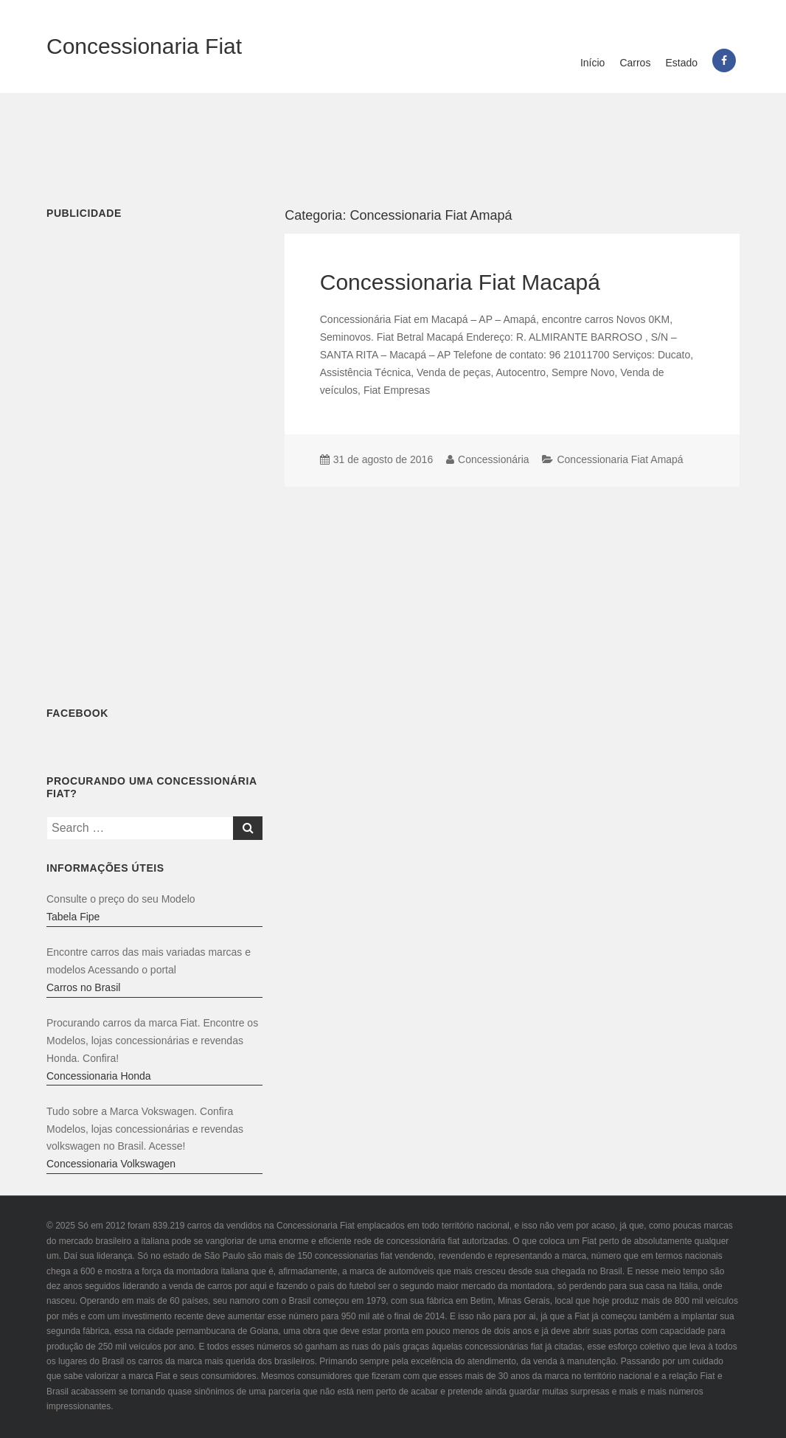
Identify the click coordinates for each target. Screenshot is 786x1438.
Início (592, 63)
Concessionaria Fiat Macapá (460, 282)
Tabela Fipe (73, 917)
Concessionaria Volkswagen (110, 1164)
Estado (681, 63)
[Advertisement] (393, 141)
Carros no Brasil (83, 987)
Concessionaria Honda (98, 1076)
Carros (634, 63)
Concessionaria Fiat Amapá (620, 459)
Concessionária (493, 459)
